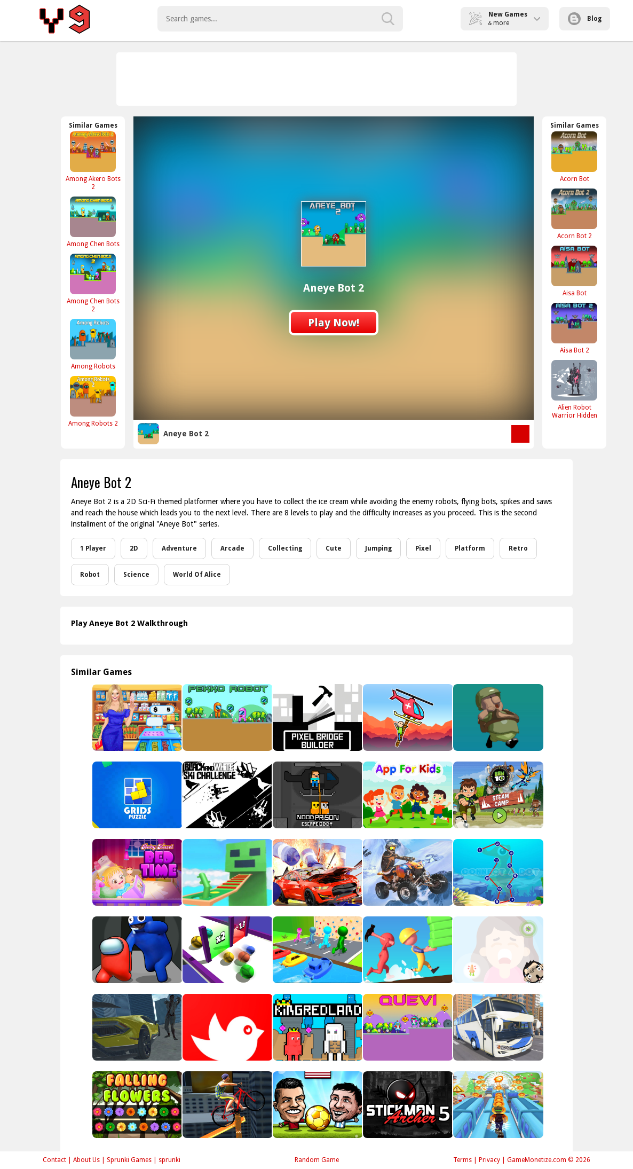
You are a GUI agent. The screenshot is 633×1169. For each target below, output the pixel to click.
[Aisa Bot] (574, 271)
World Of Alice (197, 574)
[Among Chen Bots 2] (93, 283)
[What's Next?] (497, 717)
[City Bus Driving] (497, 1027)
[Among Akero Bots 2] (93, 160)
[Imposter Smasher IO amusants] (136, 949)
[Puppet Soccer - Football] (317, 1104)
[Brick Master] (407, 949)
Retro (518, 548)
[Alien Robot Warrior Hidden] (574, 389)
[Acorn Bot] (574, 156)
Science (136, 574)
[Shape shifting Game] (317, 949)
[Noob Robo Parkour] (226, 872)
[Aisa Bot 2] (574, 328)
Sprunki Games (129, 1160)
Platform (470, 548)
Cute (334, 548)
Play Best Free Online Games (66, 18)
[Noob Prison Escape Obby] (317, 794)
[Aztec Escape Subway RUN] (497, 1104)
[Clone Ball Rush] (226, 949)
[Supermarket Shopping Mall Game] (136, 717)
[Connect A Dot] (497, 872)
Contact (54, 1160)
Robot (90, 574)
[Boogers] (497, 949)
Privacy (489, 1160)
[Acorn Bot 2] (574, 213)
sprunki (169, 1160)
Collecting (285, 548)
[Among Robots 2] (93, 401)
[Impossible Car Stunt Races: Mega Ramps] (317, 872)
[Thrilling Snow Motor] (407, 872)
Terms (462, 1160)
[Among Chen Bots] (93, 221)
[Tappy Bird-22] (226, 1027)
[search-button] (388, 18)
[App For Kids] (407, 794)
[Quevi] (407, 1027)
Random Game (317, 1160)
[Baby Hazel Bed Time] (136, 872)
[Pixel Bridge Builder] (317, 717)
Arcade (232, 548)
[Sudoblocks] (136, 794)
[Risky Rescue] (407, 717)
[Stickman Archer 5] (407, 1104)
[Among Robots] (93, 344)
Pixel (423, 548)
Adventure (179, 548)
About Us (86, 1160)
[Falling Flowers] (136, 1104)
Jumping (378, 548)
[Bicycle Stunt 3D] (226, 1104)
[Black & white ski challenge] (226, 794)
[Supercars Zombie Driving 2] (136, 1027)
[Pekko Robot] (226, 717)
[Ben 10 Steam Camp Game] (497, 794)
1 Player (93, 548)
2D (134, 548)
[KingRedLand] (317, 1027)
